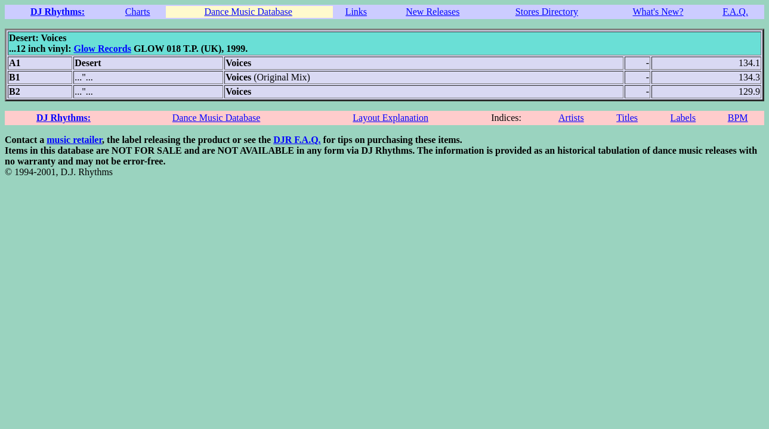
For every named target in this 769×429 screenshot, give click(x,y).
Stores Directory (546, 12)
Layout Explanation (390, 118)
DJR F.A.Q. (296, 140)
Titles (627, 118)
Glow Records (102, 48)
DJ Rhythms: (57, 12)
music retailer (74, 140)
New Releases (432, 12)
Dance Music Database (248, 12)
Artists (571, 118)
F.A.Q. (735, 12)
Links (356, 12)
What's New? (657, 12)
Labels (683, 118)
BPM (738, 118)
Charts (137, 12)
